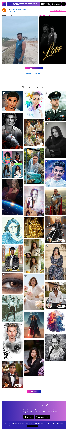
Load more (34, 391)
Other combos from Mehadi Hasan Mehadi (34, 80)
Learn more (24, 425)
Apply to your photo (34, 68)
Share (58, 10)
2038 (12, 11)
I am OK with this (33, 426)
